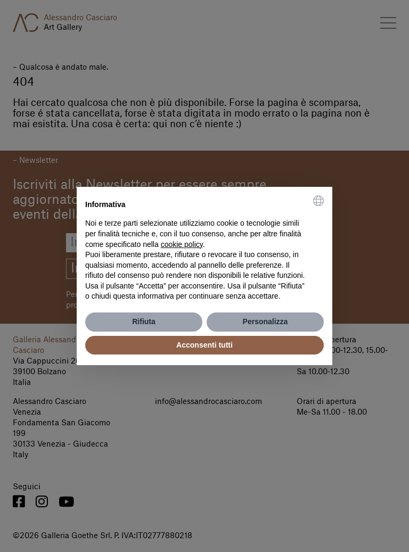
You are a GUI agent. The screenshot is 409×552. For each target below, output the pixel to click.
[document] (204, 248)
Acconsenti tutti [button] (204, 345)
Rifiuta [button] (144, 321)
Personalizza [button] (265, 321)
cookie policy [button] (182, 244)
